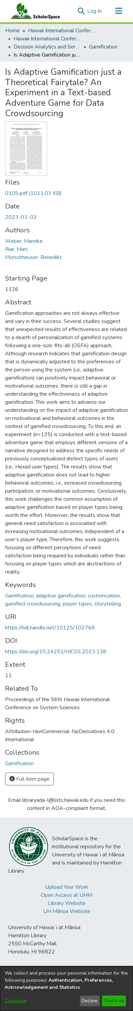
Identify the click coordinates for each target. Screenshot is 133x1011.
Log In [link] (94, 11)
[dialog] (66, 988)
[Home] (34, 11)
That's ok (114, 1001)
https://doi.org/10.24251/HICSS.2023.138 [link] (55, 651)
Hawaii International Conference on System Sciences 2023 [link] (47, 38)
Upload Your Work (66, 887)
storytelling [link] (107, 604)
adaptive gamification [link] (61, 595)
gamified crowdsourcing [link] (32, 604)
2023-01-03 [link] (21, 217)
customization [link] (104, 595)
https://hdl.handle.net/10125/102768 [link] (50, 627)
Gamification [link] (103, 47)
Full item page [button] (29, 779)
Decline (89, 1001)
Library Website (67, 903)
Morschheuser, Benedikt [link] (33, 257)
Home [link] (12, 30)
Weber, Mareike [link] (24, 241)
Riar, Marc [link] (16, 249)
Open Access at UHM (66, 895)
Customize (16, 1001)
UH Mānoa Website (66, 911)
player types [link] (77, 604)
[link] (33, 193)
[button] (81, 11)
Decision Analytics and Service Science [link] (47, 47)
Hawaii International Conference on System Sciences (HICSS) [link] (61, 30)
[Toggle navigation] (118, 11)
